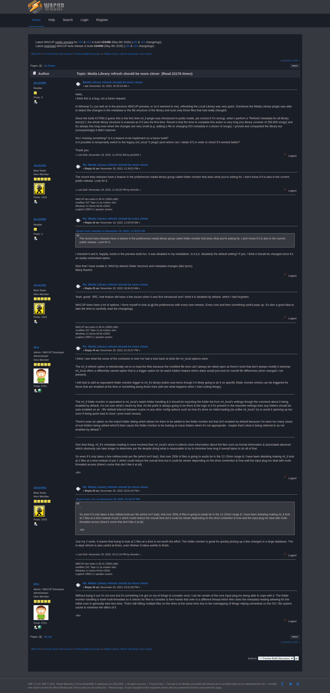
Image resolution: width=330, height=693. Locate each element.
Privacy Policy (156, 684)
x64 (88, 42)
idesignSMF (88, 684)
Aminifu (40, 165)
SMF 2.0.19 (34, 684)
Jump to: (252, 658)
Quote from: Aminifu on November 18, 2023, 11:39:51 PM (110, 231)
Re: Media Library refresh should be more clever (115, 164)
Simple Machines (65, 684)
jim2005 (40, 83)
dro (36, 347)
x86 (80, 42)
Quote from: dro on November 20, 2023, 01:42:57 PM (108, 499)
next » (296, 60)
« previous (286, 60)
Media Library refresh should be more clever (113, 82)
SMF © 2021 (48, 684)
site (173, 684)
